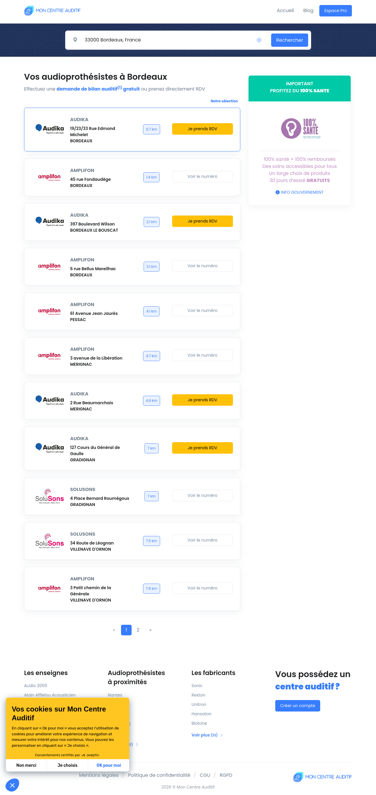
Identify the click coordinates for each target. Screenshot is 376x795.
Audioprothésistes (146, 678)
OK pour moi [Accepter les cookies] (109, 765)
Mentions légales (99, 775)
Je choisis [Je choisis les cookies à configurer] (68, 765)
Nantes (115, 695)
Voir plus (207, 735)
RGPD (226, 775)
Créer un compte (297, 706)
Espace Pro (335, 11)
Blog (308, 10)
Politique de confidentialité (159, 775)
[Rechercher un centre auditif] (167, 40)
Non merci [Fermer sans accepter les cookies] (26, 765)
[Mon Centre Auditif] (52, 10)
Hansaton (202, 714)
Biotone (199, 723)
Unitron (199, 704)
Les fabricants (213, 673)
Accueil (285, 10)
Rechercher (289, 40)
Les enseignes (46, 673)
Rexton (198, 695)
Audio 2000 (35, 686)
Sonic (197, 686)
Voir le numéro (202, 176)
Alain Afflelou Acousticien (50, 695)
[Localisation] (259, 40)
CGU (205, 775)
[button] (12, 785)
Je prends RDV (202, 129)
